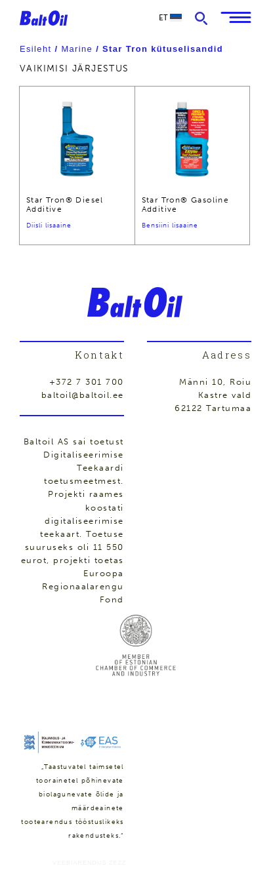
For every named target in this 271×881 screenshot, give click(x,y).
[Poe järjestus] (135, 68)
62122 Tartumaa (213, 408)
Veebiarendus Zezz (89, 862)
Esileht (35, 49)
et (170, 17)
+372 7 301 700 (86, 382)
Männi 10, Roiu (215, 382)
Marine (77, 49)
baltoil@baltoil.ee (82, 395)
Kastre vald (225, 395)
